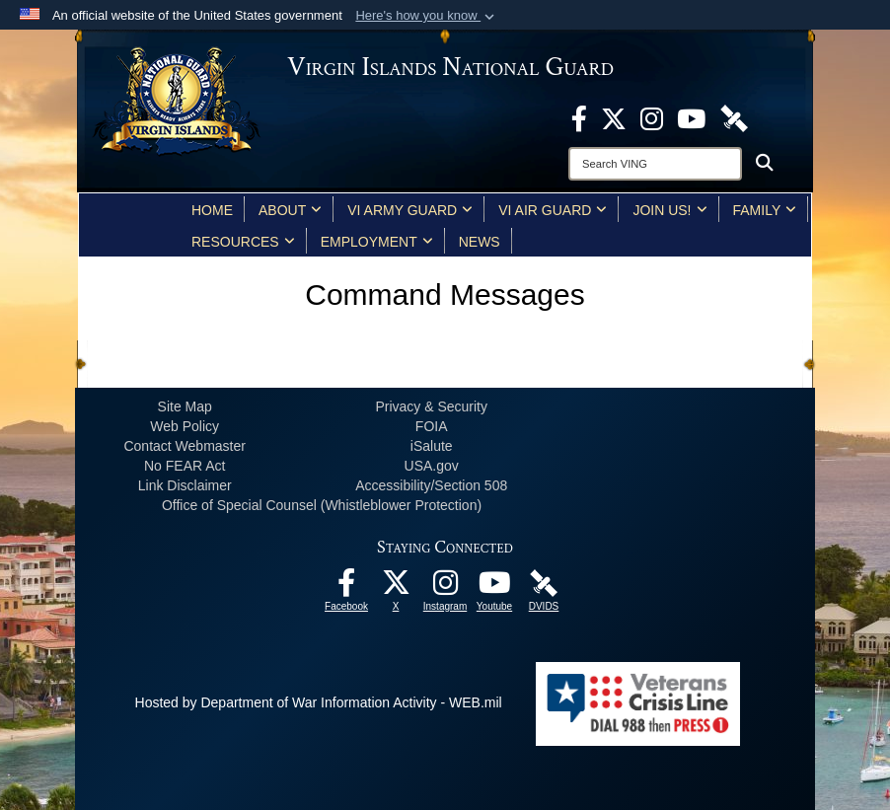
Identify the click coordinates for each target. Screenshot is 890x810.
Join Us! (669, 210)
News (479, 242)
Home (212, 210)
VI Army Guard (410, 210)
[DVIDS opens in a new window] (734, 117)
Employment (377, 242)
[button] (426, 16)
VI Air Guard (552, 210)
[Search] (655, 164)
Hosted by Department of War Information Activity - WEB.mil (318, 702)
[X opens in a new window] (614, 117)
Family (765, 210)
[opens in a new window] (579, 117)
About (290, 210)
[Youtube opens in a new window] (691, 117)
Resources (243, 242)
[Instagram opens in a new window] (651, 117)
